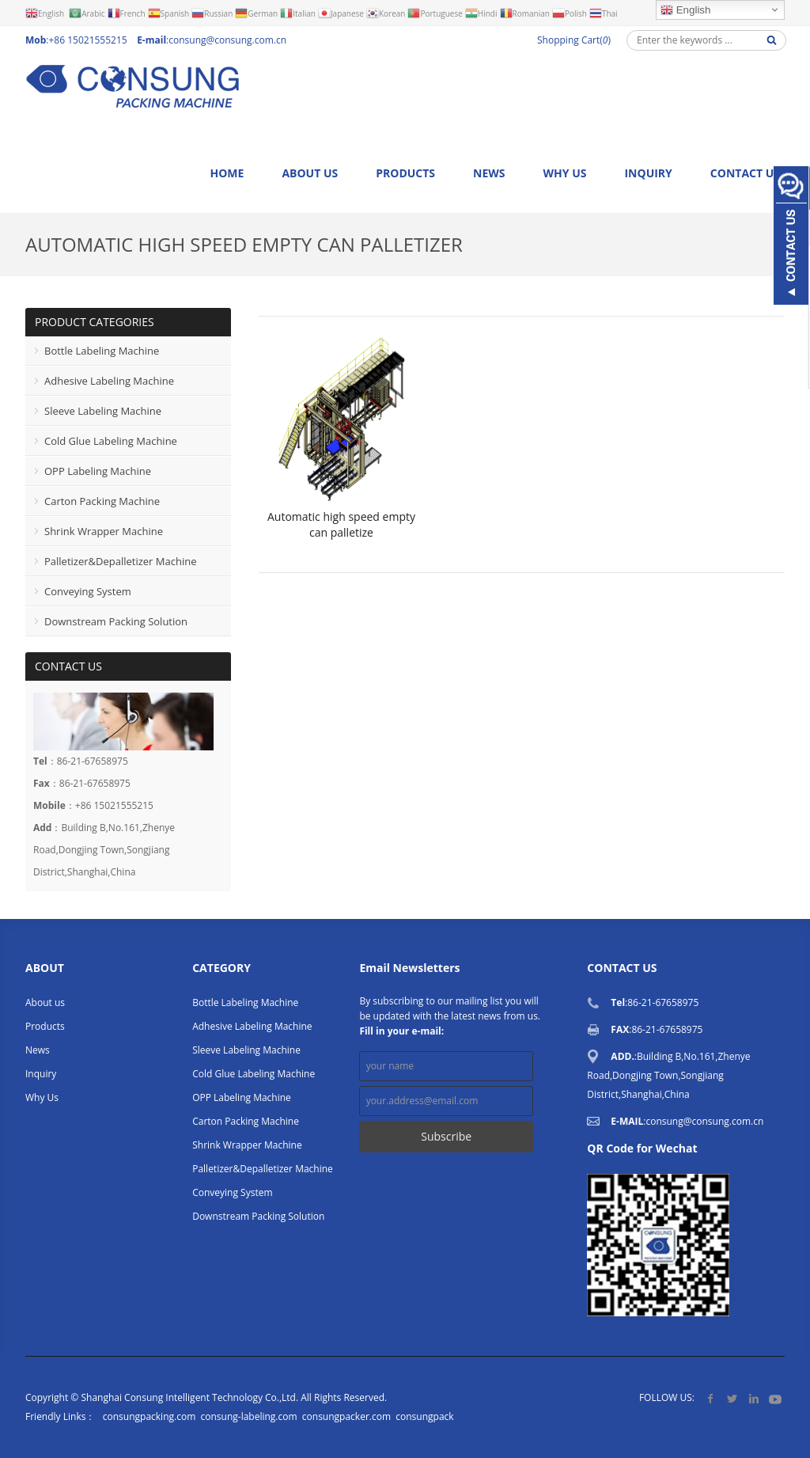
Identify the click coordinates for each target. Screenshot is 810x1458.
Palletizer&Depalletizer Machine (120, 561)
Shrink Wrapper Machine (103, 531)
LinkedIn (753, 1398)
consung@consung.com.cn (227, 40)
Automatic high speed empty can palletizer (244, 244)
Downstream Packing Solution (115, 621)
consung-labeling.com (248, 1416)
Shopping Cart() (574, 40)
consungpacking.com (149, 1416)
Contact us (745, 172)
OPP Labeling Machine (97, 471)
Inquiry (648, 172)
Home (227, 172)
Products (405, 172)
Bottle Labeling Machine (101, 351)
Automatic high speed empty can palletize (341, 524)
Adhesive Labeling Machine (109, 381)
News (489, 172)
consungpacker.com (346, 1416)
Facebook (711, 1398)
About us (310, 172)
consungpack (424, 1416)
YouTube (775, 1398)
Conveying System (87, 591)
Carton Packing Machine (102, 501)
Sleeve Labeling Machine (102, 411)
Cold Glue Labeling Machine (110, 441)
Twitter (732, 1398)
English (685, 10)
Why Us (565, 172)
